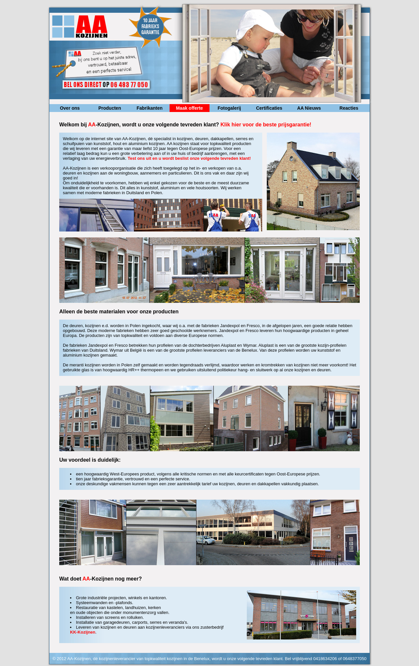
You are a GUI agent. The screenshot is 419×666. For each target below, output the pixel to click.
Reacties (348, 108)
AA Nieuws (309, 108)
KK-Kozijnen (82, 632)
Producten (109, 108)
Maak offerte (189, 108)
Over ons (70, 108)
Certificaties (269, 108)
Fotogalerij (229, 108)
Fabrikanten (149, 108)
